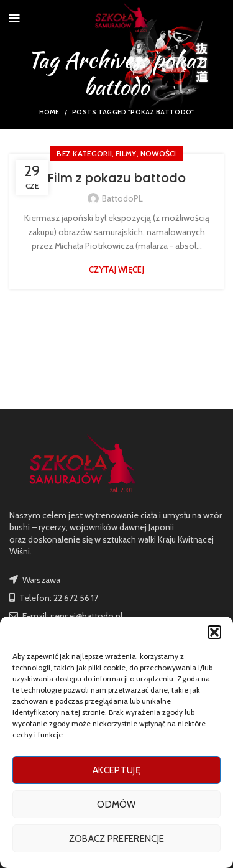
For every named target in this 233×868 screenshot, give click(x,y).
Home (49, 112)
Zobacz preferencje (116, 838)
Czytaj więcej (116, 270)
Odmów (116, 804)
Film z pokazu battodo (117, 178)
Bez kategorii (84, 153)
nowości (158, 153)
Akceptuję (116, 770)
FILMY (126, 153)
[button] (214, 632)
